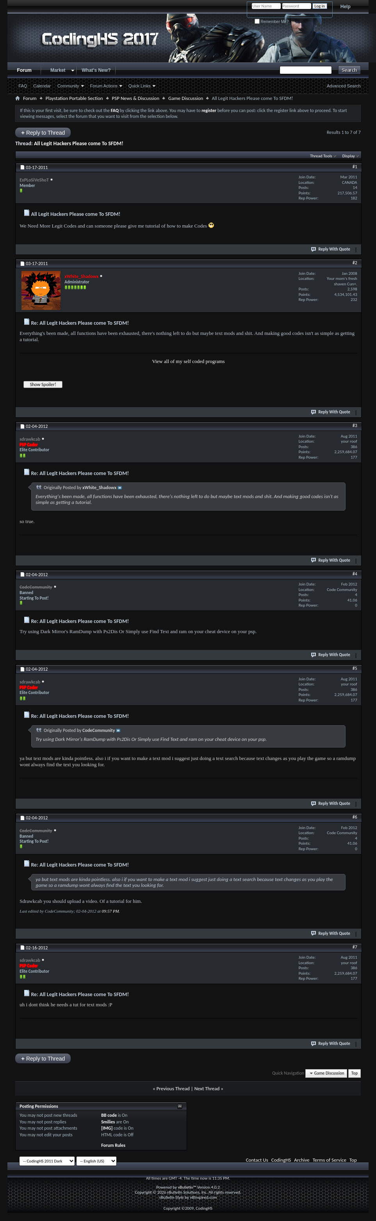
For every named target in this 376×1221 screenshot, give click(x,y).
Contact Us (257, 1160)
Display (348, 155)
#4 (355, 574)
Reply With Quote (331, 249)
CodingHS (281, 1160)
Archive (301, 1160)
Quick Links (139, 86)
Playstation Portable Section (74, 98)
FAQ (22, 86)
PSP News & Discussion (135, 98)
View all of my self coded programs (188, 361)
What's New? (96, 70)
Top (354, 1073)
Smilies (108, 1122)
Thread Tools (321, 155)
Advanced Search (344, 86)
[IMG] (106, 1128)
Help (345, 6)
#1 (355, 166)
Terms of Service (329, 1160)
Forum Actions (104, 86)
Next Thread (207, 1088)
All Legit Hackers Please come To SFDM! (78, 143)
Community (68, 86)
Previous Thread (173, 1088)
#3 (355, 425)
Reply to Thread (43, 132)
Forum (24, 70)
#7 (355, 947)
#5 (355, 668)
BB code (109, 1115)
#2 (355, 262)
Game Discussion (185, 98)
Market (58, 70)
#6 (355, 817)
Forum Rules (113, 1145)
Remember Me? (272, 22)
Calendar (42, 86)
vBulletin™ (187, 1187)
